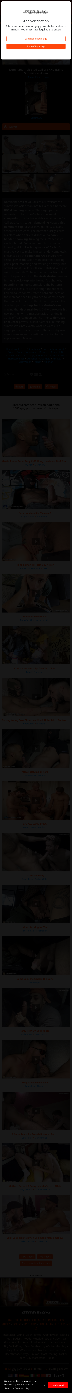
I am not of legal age (36, 38)
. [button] (44, 1385)
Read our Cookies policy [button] (17, 1388)
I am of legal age (36, 46)
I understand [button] (58, 1385)
